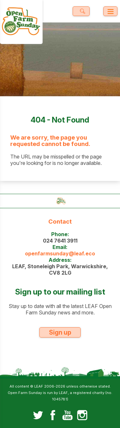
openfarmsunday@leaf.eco (60, 253)
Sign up (60, 332)
